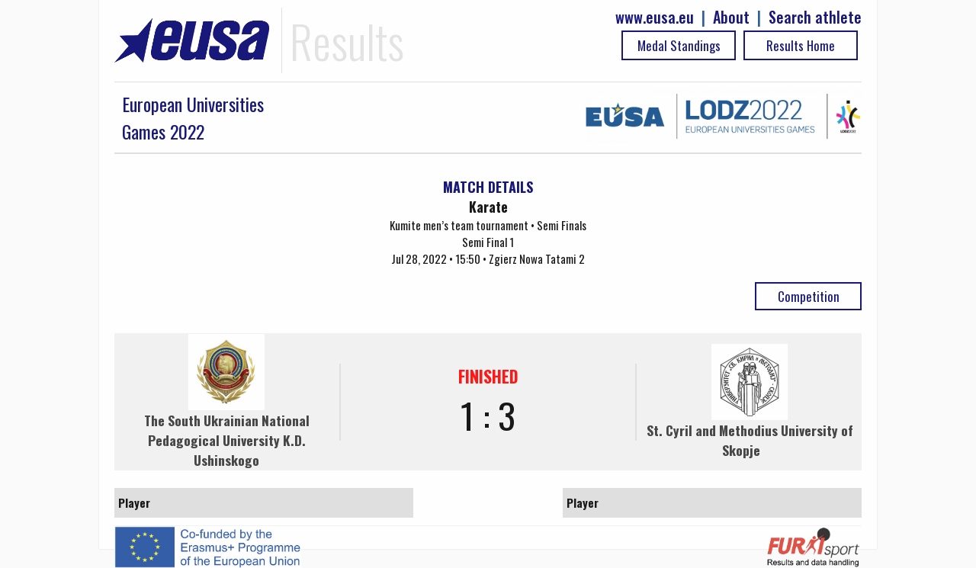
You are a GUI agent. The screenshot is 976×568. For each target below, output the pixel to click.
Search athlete (815, 17)
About (731, 17)
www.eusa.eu (654, 17)
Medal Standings (679, 45)
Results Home (800, 45)
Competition (809, 296)
